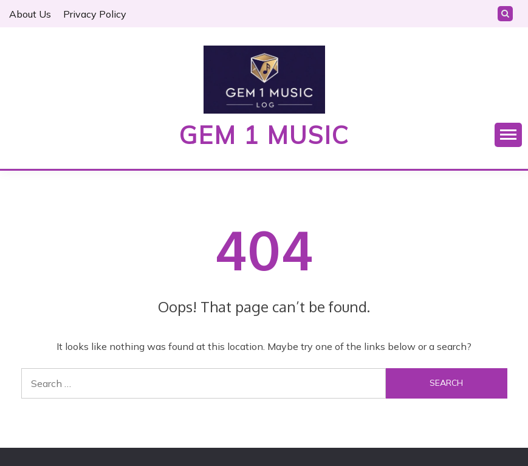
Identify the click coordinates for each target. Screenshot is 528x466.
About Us (30, 14)
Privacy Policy (94, 14)
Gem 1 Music (264, 135)
